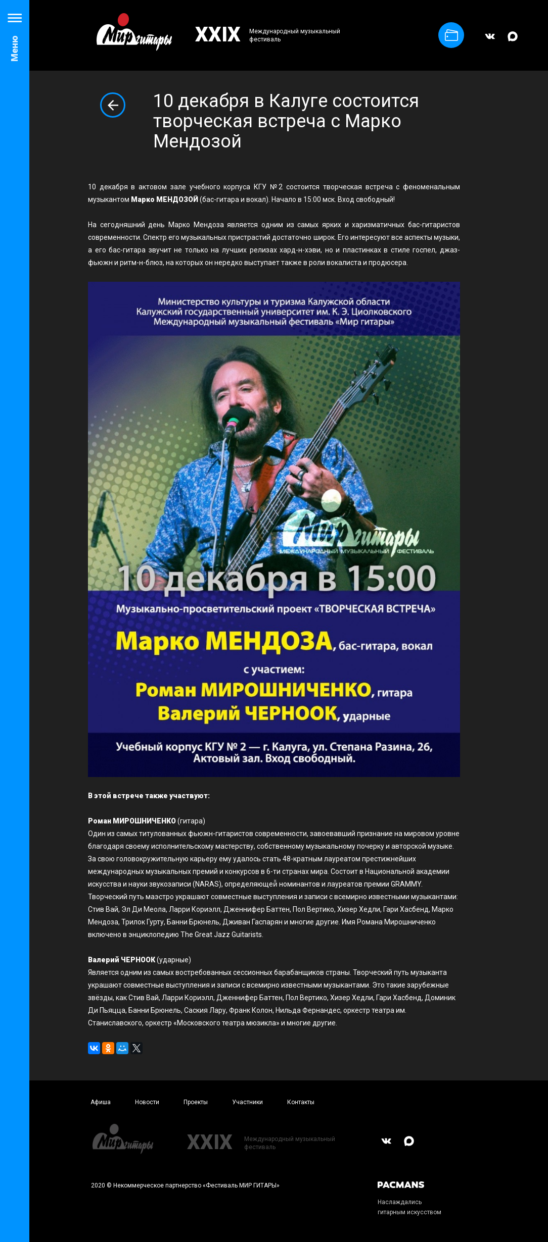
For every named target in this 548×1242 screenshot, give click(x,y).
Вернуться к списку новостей (112, 105)
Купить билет (451, 35)
